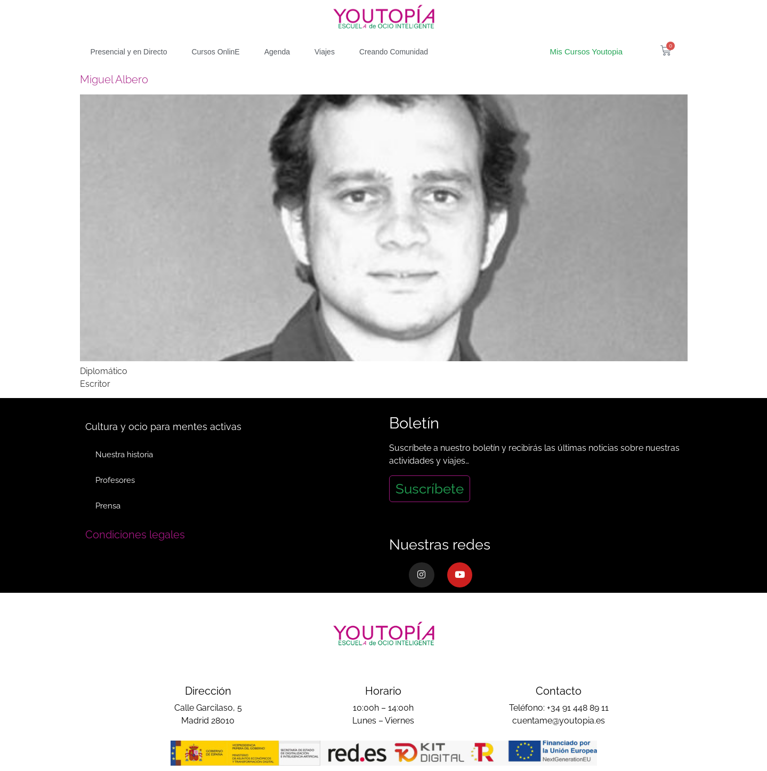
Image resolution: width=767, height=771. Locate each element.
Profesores (115, 480)
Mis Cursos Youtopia (586, 51)
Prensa (108, 506)
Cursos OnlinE (215, 51)
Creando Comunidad (393, 51)
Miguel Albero (114, 79)
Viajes (324, 51)
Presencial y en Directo (129, 51)
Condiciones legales (135, 534)
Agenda (277, 51)
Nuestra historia (125, 454)
